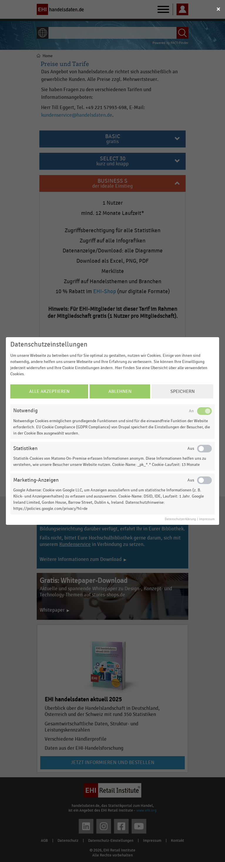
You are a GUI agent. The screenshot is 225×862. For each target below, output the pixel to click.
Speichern (182, 391)
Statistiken (25, 448)
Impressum (207, 519)
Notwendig (25, 411)
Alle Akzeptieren (49, 391)
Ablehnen (120, 391)
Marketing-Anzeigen (36, 480)
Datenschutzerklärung (180, 519)
